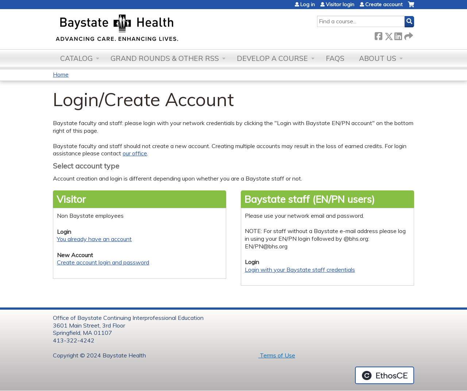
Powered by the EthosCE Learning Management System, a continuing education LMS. (384, 375)
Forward (408, 35)
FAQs (335, 58)
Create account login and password (103, 262)
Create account (383, 4)
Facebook (378, 35)
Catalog (76, 58)
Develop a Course (272, 58)
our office (135, 153)
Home (61, 74)
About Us (377, 58)
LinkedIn (398, 35)
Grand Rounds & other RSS (165, 58)
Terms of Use (276, 355)
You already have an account (94, 239)
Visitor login (340, 4)
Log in (307, 4)
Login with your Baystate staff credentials (300, 269)
